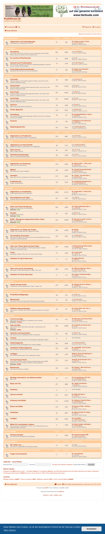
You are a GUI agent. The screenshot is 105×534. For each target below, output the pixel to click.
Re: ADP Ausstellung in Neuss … (82, 268)
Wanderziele (14, 299)
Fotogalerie (8, 374)
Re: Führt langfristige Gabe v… (81, 206)
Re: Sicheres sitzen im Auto (80, 41)
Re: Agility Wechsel (78, 258)
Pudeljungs (77, 235)
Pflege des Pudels (10, 226)
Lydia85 (76, 286)
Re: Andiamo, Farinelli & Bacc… (82, 400)
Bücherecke (14, 367)
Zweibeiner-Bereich (10, 441)
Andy (18, 209)
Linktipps (13, 354)
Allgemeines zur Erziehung (20, 164)
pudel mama (78, 43)
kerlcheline (77, 79)
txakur (76, 294)
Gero (75, 85)
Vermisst (13, 121)
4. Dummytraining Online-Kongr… (82, 246)
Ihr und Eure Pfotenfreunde (20, 58)
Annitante (77, 70)
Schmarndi (77, 299)
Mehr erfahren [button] (10, 530)
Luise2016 (77, 51)
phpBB (46, 488)
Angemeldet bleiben (80, 464)
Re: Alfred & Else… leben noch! (82, 163)
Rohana (76, 165)
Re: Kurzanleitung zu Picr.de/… (81, 377)
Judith (19, 329)
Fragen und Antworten (18, 454)
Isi (75, 58)
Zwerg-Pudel (15, 86)
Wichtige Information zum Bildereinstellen (26, 377)
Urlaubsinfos (8, 281)
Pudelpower (77, 220)
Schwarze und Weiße (18, 400)
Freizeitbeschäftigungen (12, 291)
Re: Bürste (75, 229)
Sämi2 (76, 92)
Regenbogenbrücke (17, 127)
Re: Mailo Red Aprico (78, 394)
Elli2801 (70, 479)
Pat (75, 407)
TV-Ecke (13, 338)
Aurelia (76, 309)
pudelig (76, 208)
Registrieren (17, 462)
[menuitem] (17, 27)
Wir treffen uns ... (16, 445)
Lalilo (75, 197)
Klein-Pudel (14, 92)
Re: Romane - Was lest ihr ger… (82, 367)
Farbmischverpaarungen (19, 155)
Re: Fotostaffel (76, 418)
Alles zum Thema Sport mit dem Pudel (24, 246)
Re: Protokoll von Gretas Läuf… (82, 325)
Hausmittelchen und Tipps (20, 198)
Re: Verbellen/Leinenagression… (82, 181)
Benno (76, 212)
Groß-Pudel (14, 98)
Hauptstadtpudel (79, 126)
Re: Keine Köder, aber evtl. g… (81, 308)
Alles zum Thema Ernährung (21, 206)
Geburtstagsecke (16, 343)
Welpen (13, 169)
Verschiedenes (9, 315)
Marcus (76, 333)
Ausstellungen (9, 265)
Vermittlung (14, 114)
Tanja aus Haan (78, 269)
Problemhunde (15, 181)
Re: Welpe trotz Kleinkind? (80, 69)
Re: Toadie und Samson (79, 383)
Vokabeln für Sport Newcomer (21, 258)
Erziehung (7, 160)
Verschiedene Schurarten (19, 236)
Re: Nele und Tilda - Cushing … (81, 406)
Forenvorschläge (16, 319)
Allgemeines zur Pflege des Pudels (23, 230)
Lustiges (13, 418)
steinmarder (77, 401)
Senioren (13, 105)
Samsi (76, 104)
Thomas (19, 322)
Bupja (76, 385)
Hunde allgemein (16, 110)
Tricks (12, 252)
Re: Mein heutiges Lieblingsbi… (82, 424)
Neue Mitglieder (9, 48)
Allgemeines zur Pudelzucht (20, 136)
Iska (75, 98)
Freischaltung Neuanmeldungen (22, 69)
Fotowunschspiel (10, 431)
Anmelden (7, 462)
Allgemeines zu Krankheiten (20, 192)
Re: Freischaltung (77, 453)
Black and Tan (15, 383)
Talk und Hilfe (15, 325)
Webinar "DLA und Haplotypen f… (82, 353)
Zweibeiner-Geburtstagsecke (21, 348)
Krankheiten (8, 188)
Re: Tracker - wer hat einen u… (81, 175)
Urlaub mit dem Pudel (18, 284)
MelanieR (77, 109)
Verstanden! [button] (91, 529)
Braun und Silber (16, 406)
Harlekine (13, 389)
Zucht (6, 132)
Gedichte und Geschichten (20, 333)
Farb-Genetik (8, 141)
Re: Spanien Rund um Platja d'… (82, 284)
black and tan (15, 150)
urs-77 (76, 149)
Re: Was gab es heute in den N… (82, 219)
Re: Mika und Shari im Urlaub (81, 412)
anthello (76, 122)
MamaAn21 (77, 171)
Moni (75, 259)
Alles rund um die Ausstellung (21, 268)
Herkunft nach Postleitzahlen (21, 63)
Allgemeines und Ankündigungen (22, 42)
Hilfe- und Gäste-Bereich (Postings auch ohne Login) (22, 450)
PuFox (76, 253)
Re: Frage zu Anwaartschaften (81, 274)
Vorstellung (14, 52)
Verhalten (13, 175)
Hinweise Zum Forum (11, 38)
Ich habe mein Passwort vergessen (62, 464)
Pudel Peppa (78, 62)
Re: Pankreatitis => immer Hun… (82, 191)
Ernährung (8, 203)
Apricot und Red (16, 394)
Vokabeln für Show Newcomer (21, 274)
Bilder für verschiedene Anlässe (22, 424)
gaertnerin (77, 177)
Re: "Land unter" (77, 252)
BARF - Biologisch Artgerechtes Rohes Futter (27, 219)
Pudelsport (8, 243)
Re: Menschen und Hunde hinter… (82, 318)
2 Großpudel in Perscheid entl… (82, 120)
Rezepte (13, 213)
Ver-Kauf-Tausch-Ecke (18, 360)
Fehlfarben (14, 412)
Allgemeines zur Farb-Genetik (21, 145)
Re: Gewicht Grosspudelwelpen (82, 169)
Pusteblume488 (78, 144)
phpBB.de (61, 491)
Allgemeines (8, 76)
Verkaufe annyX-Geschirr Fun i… (82, 359)
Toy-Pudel (14, 79)
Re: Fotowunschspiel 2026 (80, 434)
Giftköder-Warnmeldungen (20, 308)
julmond (76, 135)
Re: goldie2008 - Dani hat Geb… (82, 347)
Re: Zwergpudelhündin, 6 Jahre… (82, 114)
